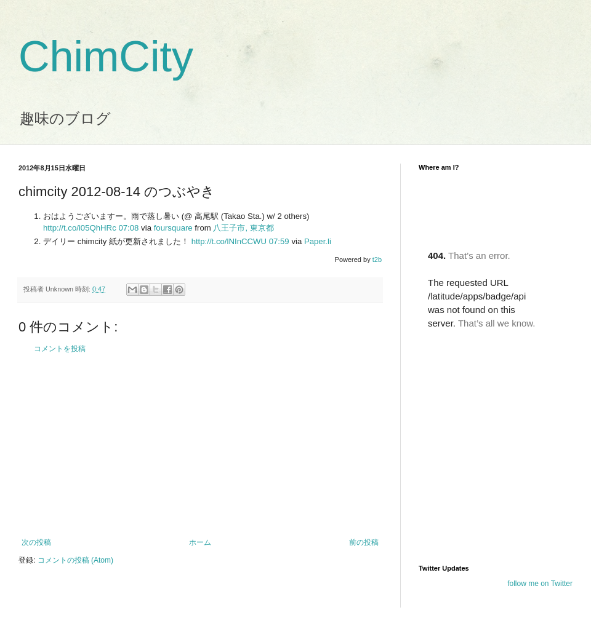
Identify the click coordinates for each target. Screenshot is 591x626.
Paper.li (317, 241)
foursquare (173, 227)
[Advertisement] (200, 446)
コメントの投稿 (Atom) (75, 560)
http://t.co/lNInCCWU (229, 241)
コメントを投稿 (60, 348)
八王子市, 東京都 (243, 227)
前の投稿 (364, 542)
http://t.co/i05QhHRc (79, 227)
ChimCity (105, 57)
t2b (377, 259)
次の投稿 (36, 542)
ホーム (200, 542)
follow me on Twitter (540, 583)
